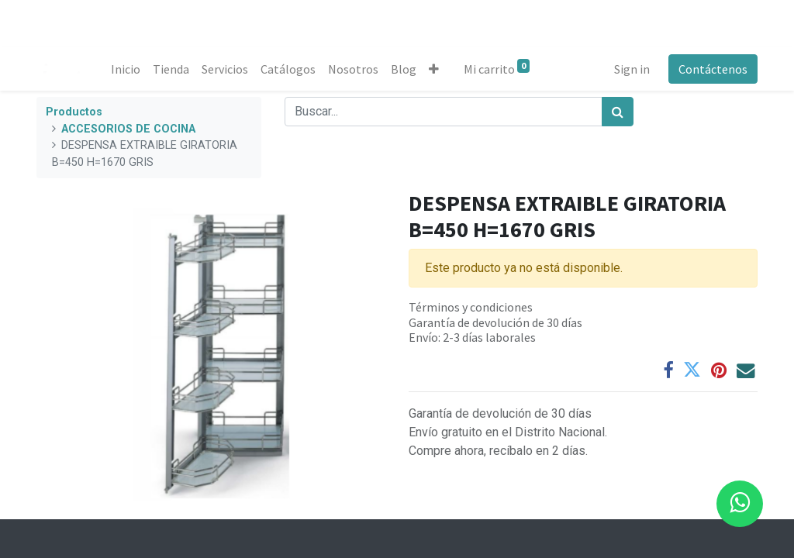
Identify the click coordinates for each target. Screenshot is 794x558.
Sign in (632, 69)
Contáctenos (712, 69)
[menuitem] (126, 68)
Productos (74, 112)
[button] (434, 68)
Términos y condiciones (471, 307)
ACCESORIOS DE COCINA (128, 129)
